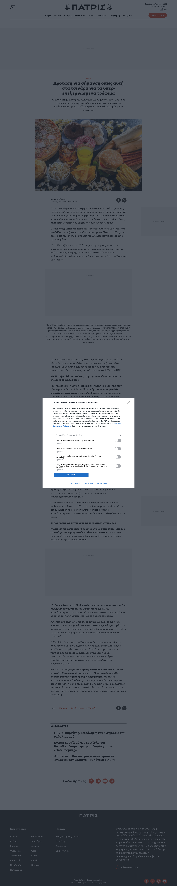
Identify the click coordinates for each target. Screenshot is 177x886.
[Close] (129, 402)
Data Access (88, 483)
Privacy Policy (102, 483)
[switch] (118, 440)
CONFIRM (71, 475)
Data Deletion (75, 483)
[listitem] (88, 435)
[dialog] (88, 443)
